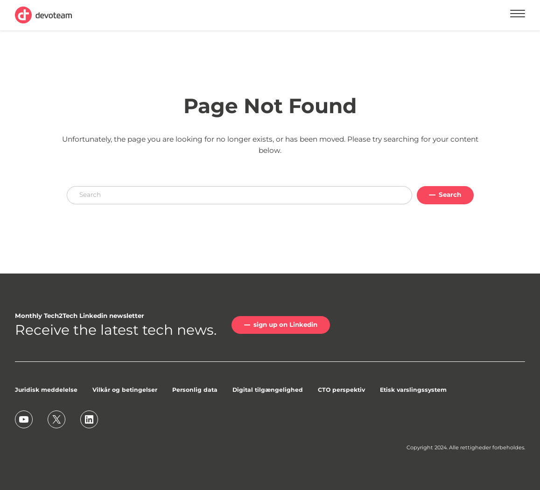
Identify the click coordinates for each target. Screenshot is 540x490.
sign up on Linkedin (285, 324)
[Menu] (517, 15)
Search (450, 194)
